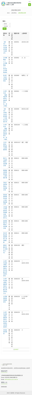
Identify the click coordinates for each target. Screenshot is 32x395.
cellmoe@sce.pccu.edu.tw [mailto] (11, 379)
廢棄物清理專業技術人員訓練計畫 (5, 174)
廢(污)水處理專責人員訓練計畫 (5, 162)
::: (1, 364)
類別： (4, 21)
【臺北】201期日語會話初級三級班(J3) (5, 47)
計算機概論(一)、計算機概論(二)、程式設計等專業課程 (5, 65)
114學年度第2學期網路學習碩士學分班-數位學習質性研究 (5, 268)
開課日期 (16, 33)
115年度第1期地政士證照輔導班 (5, 146)
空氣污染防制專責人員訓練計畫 (5, 186)
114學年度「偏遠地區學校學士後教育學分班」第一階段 (5, 132)
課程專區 (14, 13)
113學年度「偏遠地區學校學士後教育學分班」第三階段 (5, 99)
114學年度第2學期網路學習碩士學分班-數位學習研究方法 (5, 286)
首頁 (8, 13)
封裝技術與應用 (5, 331)
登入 (30, 1)
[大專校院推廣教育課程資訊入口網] (13, 3)
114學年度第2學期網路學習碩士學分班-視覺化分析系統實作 (5, 320)
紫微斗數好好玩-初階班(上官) (5, 249)
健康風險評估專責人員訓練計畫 (5, 224)
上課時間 (24, 33)
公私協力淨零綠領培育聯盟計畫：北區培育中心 (5, 212)
